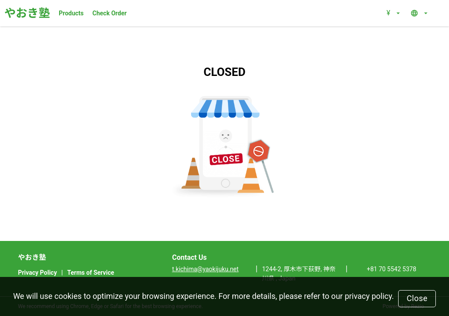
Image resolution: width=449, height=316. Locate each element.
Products (71, 13)
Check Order (110, 13)
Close (417, 298)
